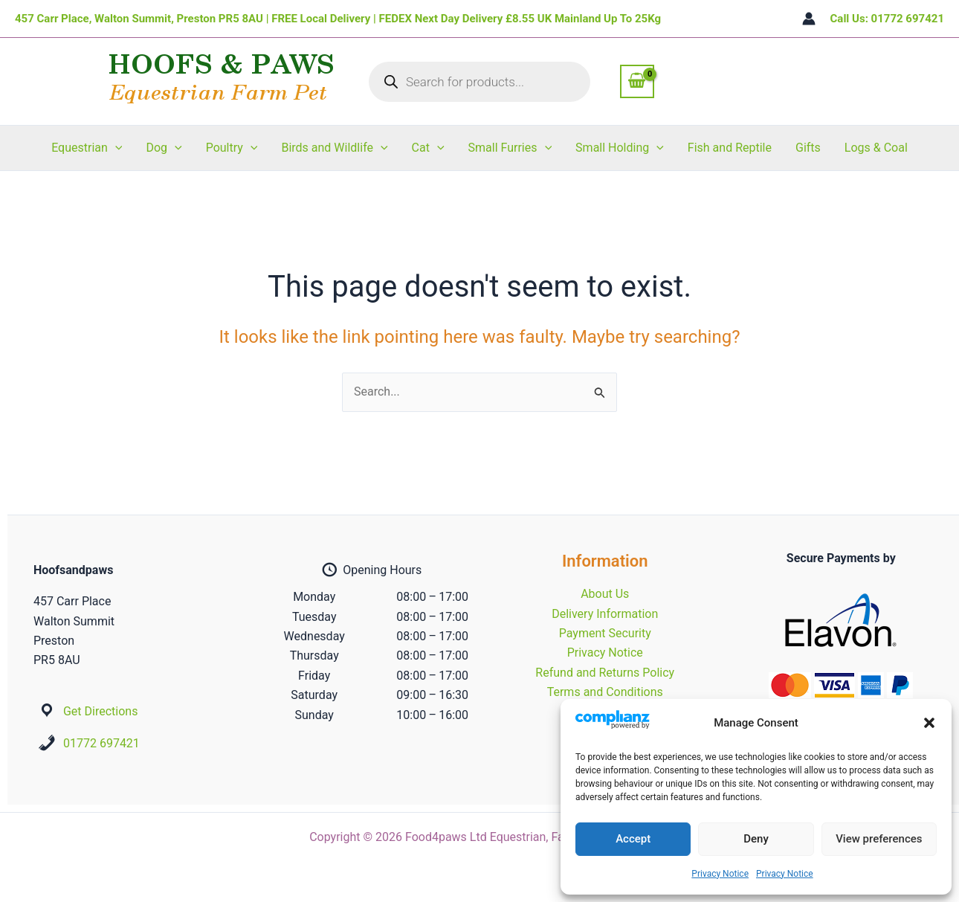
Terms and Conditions (605, 692)
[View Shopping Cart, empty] (637, 81)
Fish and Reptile (730, 148)
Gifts (808, 148)
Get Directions (100, 711)
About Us (605, 594)
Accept (633, 838)
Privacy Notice (720, 874)
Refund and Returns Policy (604, 673)
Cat (428, 148)
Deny (756, 838)
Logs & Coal (876, 148)
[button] (929, 722)
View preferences (879, 838)
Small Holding (619, 148)
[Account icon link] (809, 18)
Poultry (232, 148)
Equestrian (86, 148)
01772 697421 (101, 743)
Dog (163, 148)
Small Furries (510, 148)
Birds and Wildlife (334, 148)
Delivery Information (605, 614)
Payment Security (605, 633)
